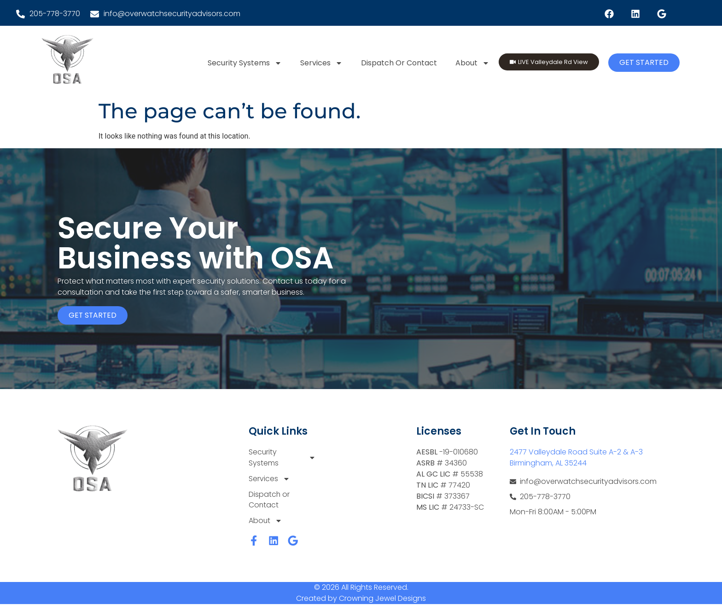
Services (321, 63)
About (472, 63)
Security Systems (245, 63)
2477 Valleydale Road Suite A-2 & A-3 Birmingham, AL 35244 (576, 457)
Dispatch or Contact (399, 63)
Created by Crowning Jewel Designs (361, 599)
